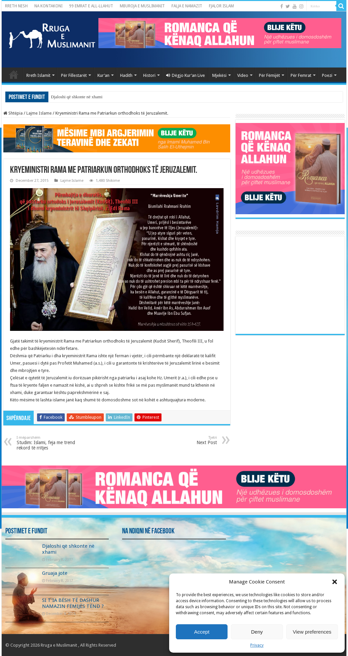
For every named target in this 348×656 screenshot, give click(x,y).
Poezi (327, 75)
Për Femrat (301, 75)
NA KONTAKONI (48, 6)
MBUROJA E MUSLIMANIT (142, 6)
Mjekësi (219, 75)
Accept (202, 632)
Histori (149, 75)
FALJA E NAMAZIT (186, 6)
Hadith (126, 75)
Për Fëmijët (269, 75)
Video (242, 75)
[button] (334, 581)
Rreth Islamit (38, 75)
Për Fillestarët (74, 75)
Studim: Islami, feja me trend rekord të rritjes (51, 442)
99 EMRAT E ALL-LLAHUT (91, 6)
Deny (257, 632)
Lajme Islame (39, 113)
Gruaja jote (54, 573)
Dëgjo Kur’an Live (185, 75)
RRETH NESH (16, 6)
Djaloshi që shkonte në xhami (77, 96)
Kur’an (103, 75)
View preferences (312, 632)
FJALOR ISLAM (221, 6)
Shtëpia (13, 113)
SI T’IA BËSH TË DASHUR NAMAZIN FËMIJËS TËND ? (73, 603)
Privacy (257, 645)
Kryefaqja (13, 75)
